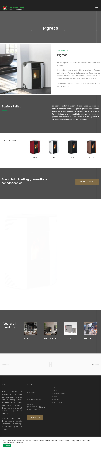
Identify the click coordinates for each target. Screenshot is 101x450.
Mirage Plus (95, 365)
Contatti (56, 391)
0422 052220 (31, 392)
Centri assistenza (59, 393)
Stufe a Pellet (58, 402)
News (55, 396)
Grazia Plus (5, 365)
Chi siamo (57, 388)
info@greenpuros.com (34, 399)
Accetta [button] (7, 445)
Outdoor (56, 399)
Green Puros (58, 385)
